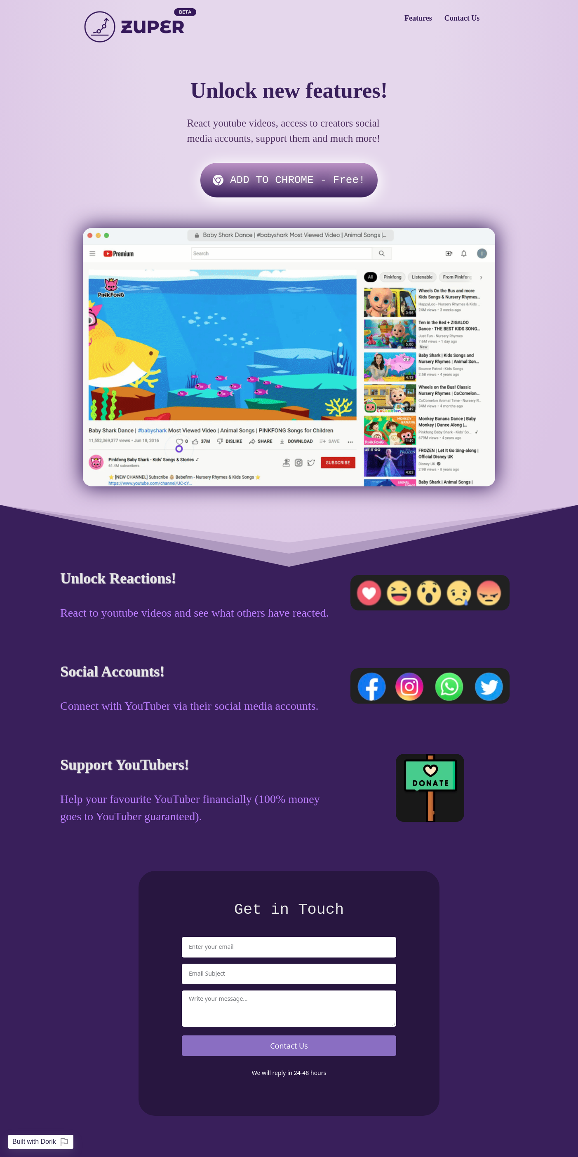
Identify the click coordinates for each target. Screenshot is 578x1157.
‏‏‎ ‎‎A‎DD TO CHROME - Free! (289, 180)
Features (418, 18)
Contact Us (462, 18)
